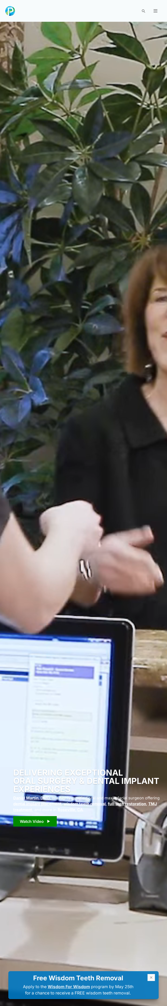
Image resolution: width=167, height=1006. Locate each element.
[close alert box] (151, 977)
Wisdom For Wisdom (69, 986)
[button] (155, 11)
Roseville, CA (70, 809)
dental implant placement (37, 804)
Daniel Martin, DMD (31, 798)
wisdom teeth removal (84, 804)
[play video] (35, 821)
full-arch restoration (127, 804)
